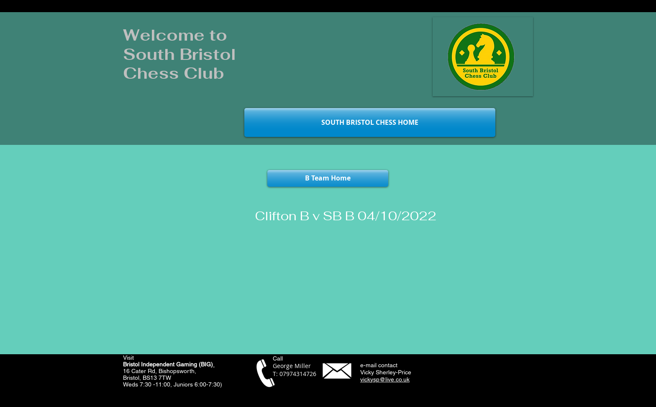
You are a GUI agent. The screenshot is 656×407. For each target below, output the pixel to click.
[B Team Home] (327, 178)
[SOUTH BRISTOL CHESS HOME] (369, 122)
